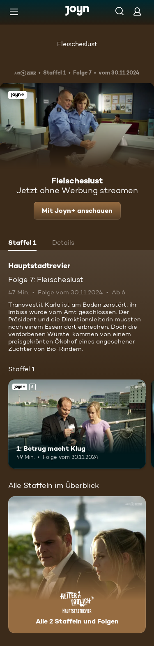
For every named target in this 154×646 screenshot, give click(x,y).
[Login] (137, 11)
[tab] (22, 243)
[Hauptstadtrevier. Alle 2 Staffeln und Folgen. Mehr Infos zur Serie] (77, 564)
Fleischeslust (77, 44)
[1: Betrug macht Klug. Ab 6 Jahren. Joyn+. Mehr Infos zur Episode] (77, 424)
